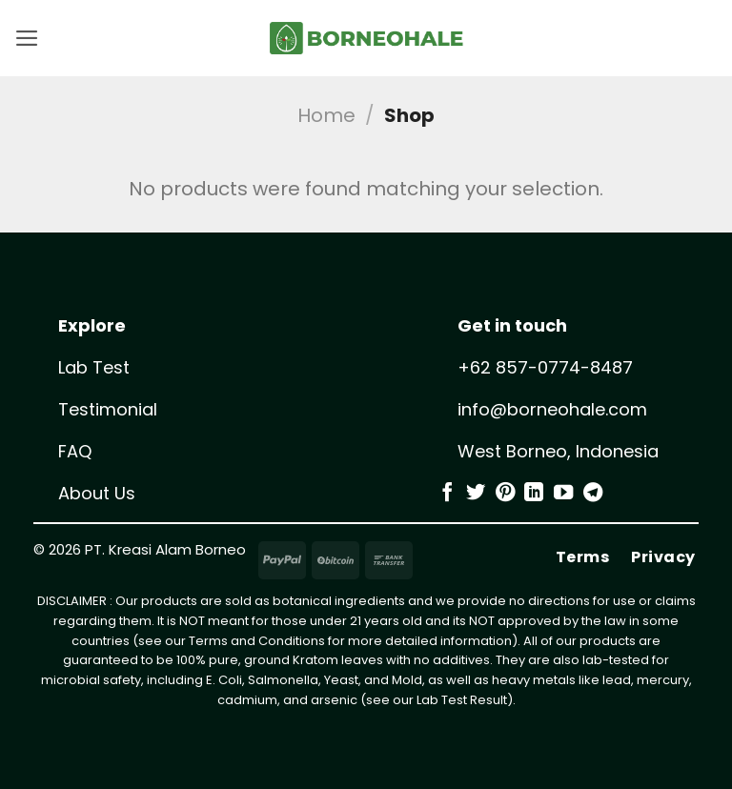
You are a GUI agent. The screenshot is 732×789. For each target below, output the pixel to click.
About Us (96, 493)
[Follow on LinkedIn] (533, 493)
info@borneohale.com (552, 409)
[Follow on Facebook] (447, 493)
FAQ (75, 451)
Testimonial (107, 409)
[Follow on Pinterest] (505, 493)
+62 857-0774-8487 (545, 367)
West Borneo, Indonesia (558, 451)
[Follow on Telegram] (592, 493)
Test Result (474, 700)
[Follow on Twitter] (475, 493)
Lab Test (94, 367)
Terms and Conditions (257, 641)
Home (326, 115)
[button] (28, 38)
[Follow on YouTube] (563, 493)
